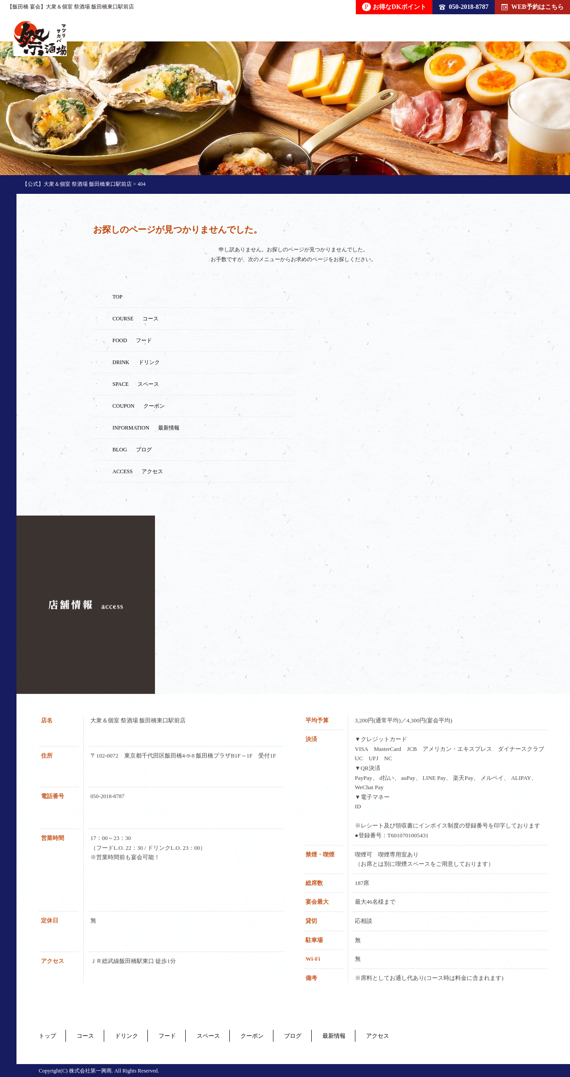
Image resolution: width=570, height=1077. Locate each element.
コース (95, 1035)
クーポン (299, 1035)
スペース (246, 1035)
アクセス (453, 1035)
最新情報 (400, 1035)
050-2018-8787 (464, 6)
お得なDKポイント (394, 7)
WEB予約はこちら (532, 6)
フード (196, 1035)
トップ (48, 1035)
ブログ (350, 1035)
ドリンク (145, 1035)
